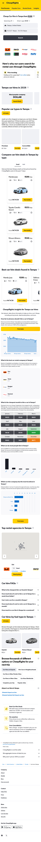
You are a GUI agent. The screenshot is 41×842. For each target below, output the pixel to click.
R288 (30, 16)
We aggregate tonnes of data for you (21, 753)
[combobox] (9, 21)
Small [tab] (17, 164)
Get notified (23, 75)
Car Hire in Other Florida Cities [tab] (12, 674)
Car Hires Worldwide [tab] (27, 678)
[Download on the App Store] (17, 827)
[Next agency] (36, 556)
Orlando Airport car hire (9, 692)
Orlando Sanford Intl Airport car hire (13, 695)
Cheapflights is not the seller (21, 750)
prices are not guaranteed (9, 744)
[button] (3, 3)
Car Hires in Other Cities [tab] (10, 678)
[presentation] (34, 16)
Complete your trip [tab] (8, 683)
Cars (3, 764)
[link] (17, 101)
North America (10, 764)
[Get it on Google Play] (6, 827)
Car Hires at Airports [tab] (9, 669)
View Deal (17, 148)
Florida (26, 764)
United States (19, 764)
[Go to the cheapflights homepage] (13, 3)
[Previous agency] (4, 556)
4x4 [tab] (23, 164)
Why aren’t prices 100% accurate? (21, 757)
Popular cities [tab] (22, 683)
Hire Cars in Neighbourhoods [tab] (27, 669)
